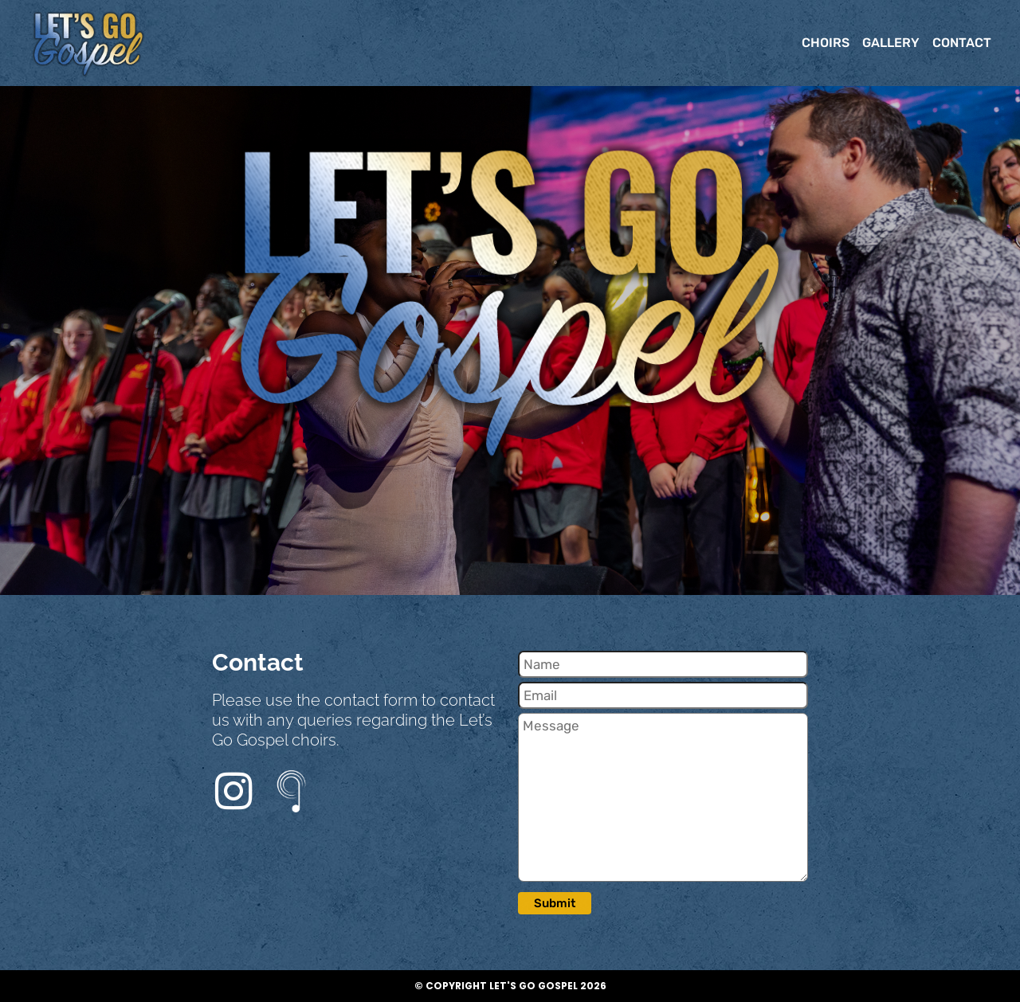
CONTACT (961, 42)
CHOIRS (825, 42)
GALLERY (891, 42)
